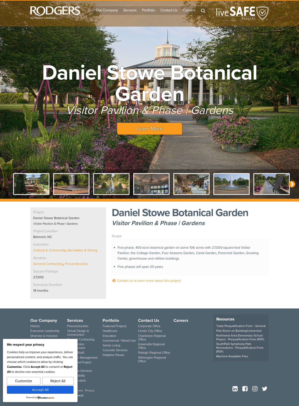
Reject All (57, 381)
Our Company (107, 10)
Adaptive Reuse (113, 355)
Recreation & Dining (82, 250)
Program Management (81, 357)
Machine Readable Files (232, 356)
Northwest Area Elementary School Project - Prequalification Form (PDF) (240, 337)
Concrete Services (79, 371)
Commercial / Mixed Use (118, 340)
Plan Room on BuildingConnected (238, 331)
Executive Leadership (44, 331)
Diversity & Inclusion (43, 336)
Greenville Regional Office (155, 344)
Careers (189, 10)
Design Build (75, 352)
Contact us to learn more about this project (146, 280)
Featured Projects (114, 326)
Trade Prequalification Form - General (241, 326)
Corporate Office (149, 326)
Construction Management (75, 346)
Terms (79, 390)
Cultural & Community (49, 250)
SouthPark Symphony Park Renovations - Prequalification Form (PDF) (240, 348)
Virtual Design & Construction (77, 333)
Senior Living (111, 345)
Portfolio (148, 10)
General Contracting (48, 263)
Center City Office (149, 331)
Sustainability (75, 375)
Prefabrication (76, 380)
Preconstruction (76, 263)
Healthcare (110, 331)
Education (109, 336)
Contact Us (169, 10)
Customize (23, 381)
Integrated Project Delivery (78, 364)
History (34, 326)
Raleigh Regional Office (153, 349)
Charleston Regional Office (151, 338)
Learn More (149, 128)
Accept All (40, 389)
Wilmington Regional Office (151, 356)
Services (130, 10)
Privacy (90, 390)
